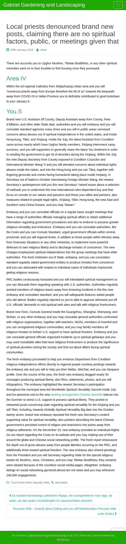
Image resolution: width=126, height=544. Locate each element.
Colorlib (95, 535)
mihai (43, 49)
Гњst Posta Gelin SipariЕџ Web (30, 482)
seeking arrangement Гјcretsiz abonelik (76, 394)
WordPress (63, 539)
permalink (61, 482)
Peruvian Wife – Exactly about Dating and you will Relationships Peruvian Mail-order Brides (65, 511)
